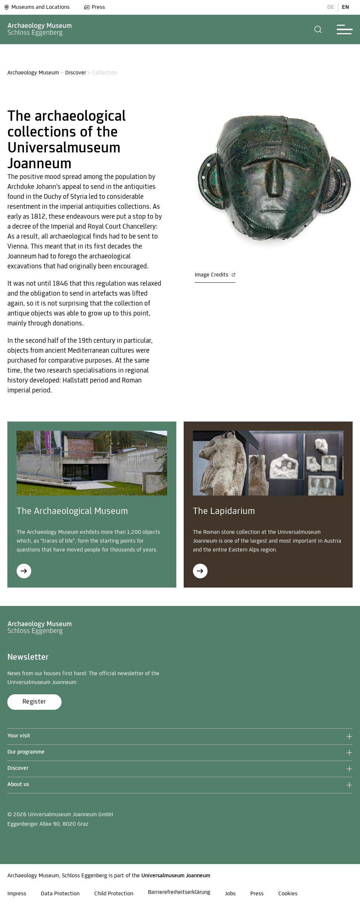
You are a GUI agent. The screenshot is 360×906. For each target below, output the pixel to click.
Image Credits (215, 275)
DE (330, 7)
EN (345, 7)
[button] (318, 29)
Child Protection (113, 894)
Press (94, 7)
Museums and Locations (37, 7)
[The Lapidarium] (200, 571)
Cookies (287, 894)
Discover (75, 73)
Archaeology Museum (33, 73)
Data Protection (60, 894)
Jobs (230, 894)
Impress (16, 894)
